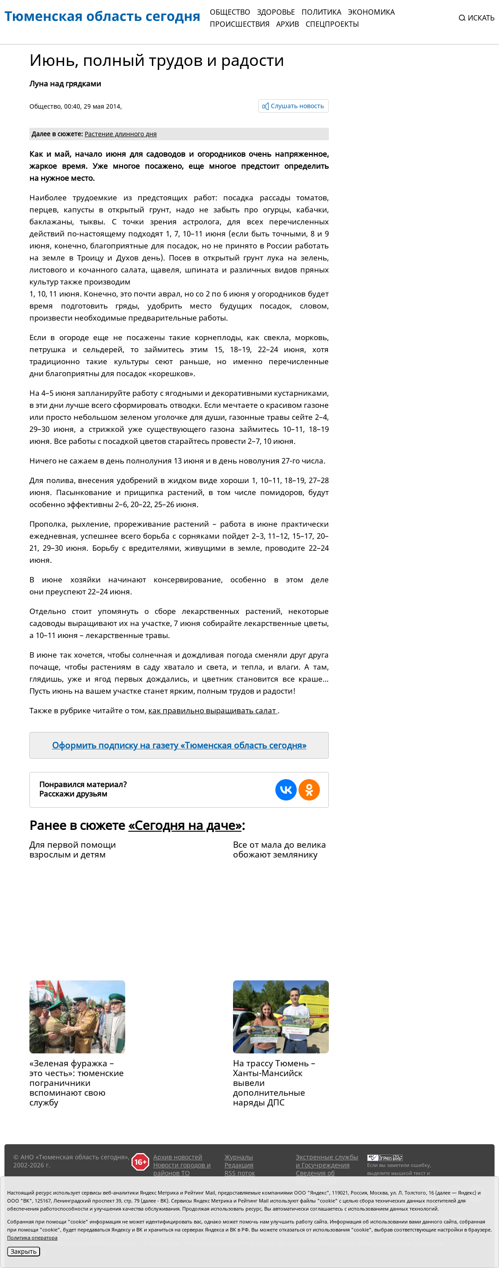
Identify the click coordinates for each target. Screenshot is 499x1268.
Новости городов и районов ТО (182, 1169)
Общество (230, 12)
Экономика (371, 12)
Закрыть (24, 1251)
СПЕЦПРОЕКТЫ (332, 24)
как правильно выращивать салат (213, 710)
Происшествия (240, 24)
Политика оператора (32, 1237)
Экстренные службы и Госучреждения (327, 1161)
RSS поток (240, 1173)
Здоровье (276, 12)
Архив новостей (177, 1157)
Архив (287, 24)
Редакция (239, 1165)
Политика (321, 12)
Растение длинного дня (121, 134)
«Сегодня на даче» (184, 825)
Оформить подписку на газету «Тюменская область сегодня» (179, 745)
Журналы (239, 1157)
